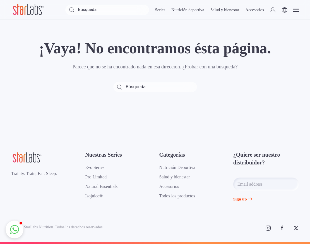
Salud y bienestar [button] (224, 10)
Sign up (240, 199)
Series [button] (160, 10)
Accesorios (169, 186)
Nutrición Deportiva (177, 167)
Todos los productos (177, 195)
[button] (273, 10)
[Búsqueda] (107, 10)
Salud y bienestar (174, 176)
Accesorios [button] (254, 10)
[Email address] (266, 184)
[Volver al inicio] (28, 10)
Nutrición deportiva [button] (187, 10)
